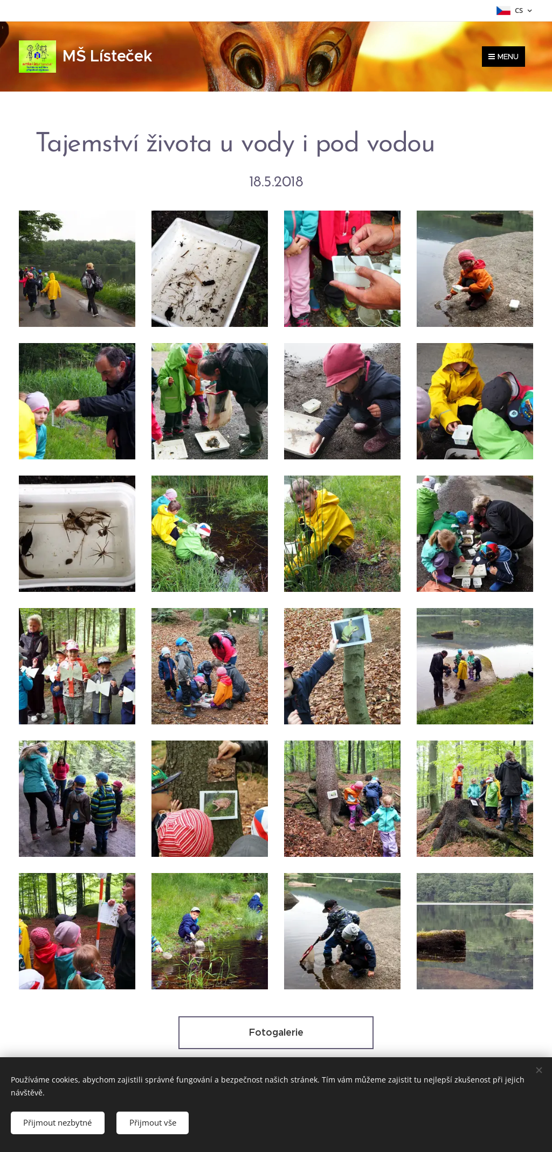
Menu (503, 56)
